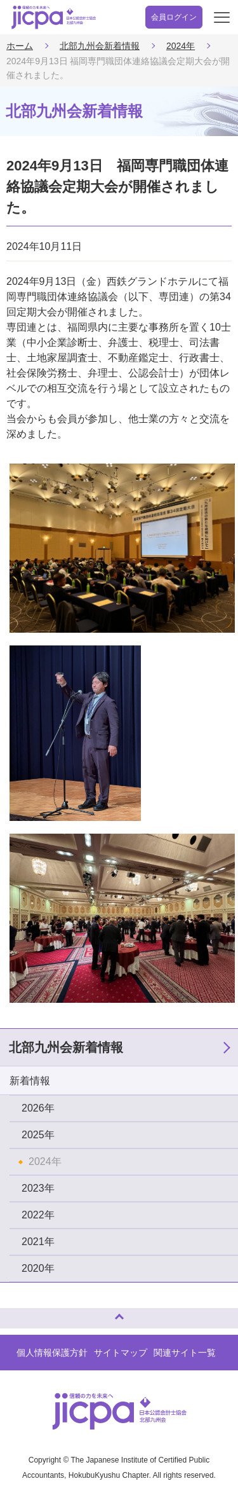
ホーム (19, 46)
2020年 (38, 1268)
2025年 (38, 1134)
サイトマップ (120, 1352)
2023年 (38, 1188)
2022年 (38, 1214)
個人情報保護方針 (52, 1352)
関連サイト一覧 (185, 1352)
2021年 (38, 1241)
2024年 (180, 46)
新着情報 (30, 1080)
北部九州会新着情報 (100, 46)
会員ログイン (174, 17)
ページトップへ (22, 1312)
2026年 (38, 1108)
